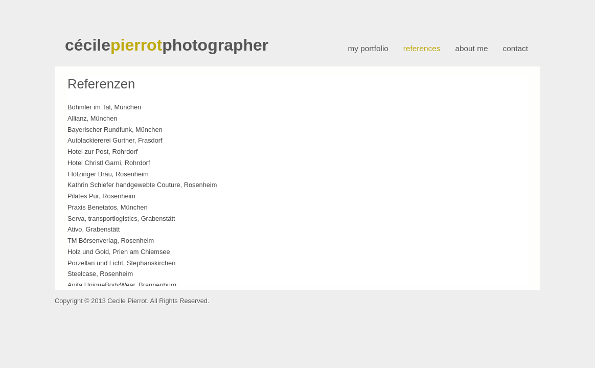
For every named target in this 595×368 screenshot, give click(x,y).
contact (515, 48)
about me (471, 48)
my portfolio (368, 48)
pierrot (136, 45)
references (422, 48)
